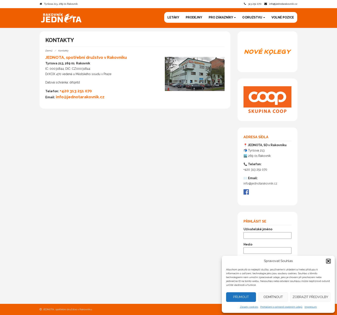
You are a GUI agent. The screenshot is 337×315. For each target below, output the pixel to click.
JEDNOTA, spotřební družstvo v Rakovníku (67, 309)
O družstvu (253, 17)
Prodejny (194, 17)
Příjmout (241, 297)
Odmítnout (273, 297)
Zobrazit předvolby (310, 297)
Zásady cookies (249, 306)
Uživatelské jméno (258, 229)
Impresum (311, 306)
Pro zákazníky (222, 17)
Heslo (248, 244)
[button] (328, 261)
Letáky (173, 17)
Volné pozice (282, 17)
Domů (48, 50)
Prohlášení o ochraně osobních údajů (281, 306)
